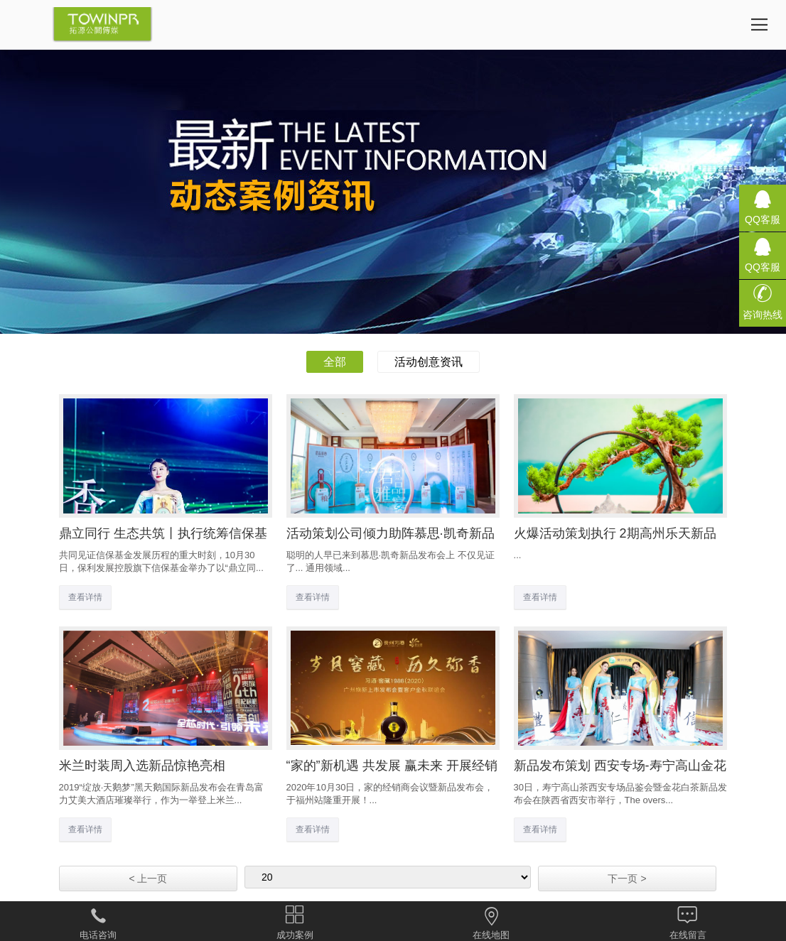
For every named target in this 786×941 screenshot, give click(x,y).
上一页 (148, 878)
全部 (334, 362)
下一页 (627, 878)
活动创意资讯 (428, 362)
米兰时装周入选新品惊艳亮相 (142, 765)
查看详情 (85, 597)
